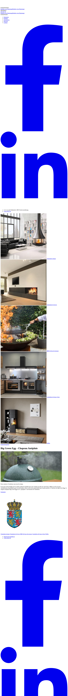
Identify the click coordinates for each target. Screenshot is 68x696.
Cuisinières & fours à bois (38, 534)
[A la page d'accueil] (10, 6)
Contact (5, 22)
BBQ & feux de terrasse (26, 534)
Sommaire (3, 492)
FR (1, 11)
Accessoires (6, 20)
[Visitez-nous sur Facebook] (34, 131)
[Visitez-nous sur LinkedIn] (34, 207)
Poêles (47, 534)
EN (5, 11)
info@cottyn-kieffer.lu (9, 536)
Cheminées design (5, 534)
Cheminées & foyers (15, 534)
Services (6, 21)
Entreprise (6, 17)
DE (3, 11)
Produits (6, 18)
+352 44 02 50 (7, 211)
